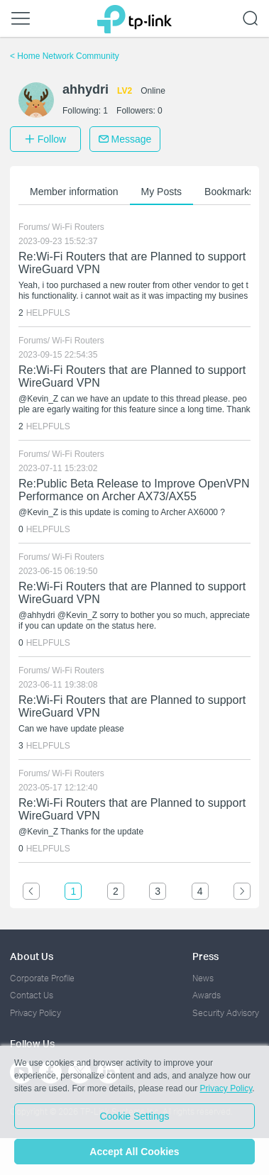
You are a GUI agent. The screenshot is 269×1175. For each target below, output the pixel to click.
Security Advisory (225, 1013)
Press (205, 956)
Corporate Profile (42, 978)
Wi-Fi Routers (78, 227)
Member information (74, 191)
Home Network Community (64, 56)
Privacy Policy (35, 1013)
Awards (206, 995)
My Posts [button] (161, 191)
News (203, 978)
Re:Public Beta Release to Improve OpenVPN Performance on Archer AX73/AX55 (134, 490)
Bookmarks (229, 191)
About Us (31, 956)
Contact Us (31, 995)
